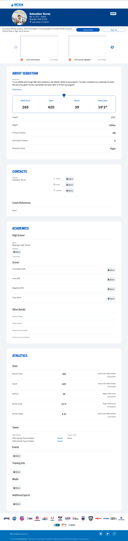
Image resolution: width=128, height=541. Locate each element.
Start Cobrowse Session (84, 539)
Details (60, 438)
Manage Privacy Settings (58, 539)
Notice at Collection (41, 539)
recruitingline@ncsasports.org (19, 534)
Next (112, 47)
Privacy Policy (49, 539)
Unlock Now (88, 30)
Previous (16, 47)
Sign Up (114, 30)
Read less (17, 90)
